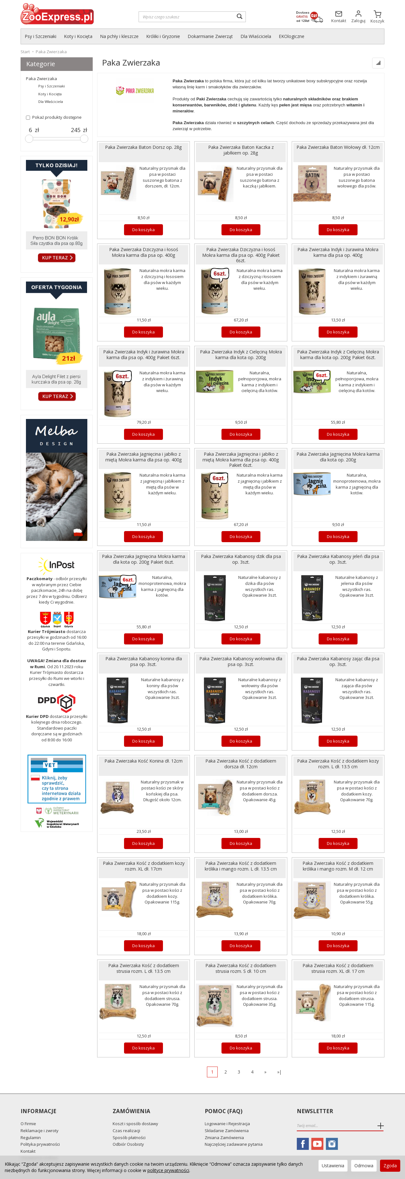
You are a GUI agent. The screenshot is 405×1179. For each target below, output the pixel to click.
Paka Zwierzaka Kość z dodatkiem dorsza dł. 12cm (240, 763)
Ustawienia (333, 1166)
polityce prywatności (168, 1170)
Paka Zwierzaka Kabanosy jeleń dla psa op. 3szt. (338, 559)
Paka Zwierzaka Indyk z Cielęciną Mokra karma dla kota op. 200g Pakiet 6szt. (338, 354)
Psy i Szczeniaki (40, 36)
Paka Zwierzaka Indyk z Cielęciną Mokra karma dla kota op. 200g (241, 354)
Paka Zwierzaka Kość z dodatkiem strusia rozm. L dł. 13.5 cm (143, 968)
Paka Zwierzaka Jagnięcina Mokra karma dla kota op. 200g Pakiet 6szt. (143, 559)
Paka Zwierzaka (41, 78)
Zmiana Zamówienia (224, 1137)
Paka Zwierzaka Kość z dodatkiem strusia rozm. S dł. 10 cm (240, 968)
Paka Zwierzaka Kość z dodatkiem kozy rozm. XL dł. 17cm (143, 866)
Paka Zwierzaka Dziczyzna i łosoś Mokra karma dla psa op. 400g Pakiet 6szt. (241, 254)
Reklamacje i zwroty (40, 1130)
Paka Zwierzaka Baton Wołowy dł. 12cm (338, 147)
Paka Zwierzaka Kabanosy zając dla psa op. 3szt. (338, 661)
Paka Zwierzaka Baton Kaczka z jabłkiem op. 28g (241, 149)
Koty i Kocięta (78, 36)
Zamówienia (131, 1111)
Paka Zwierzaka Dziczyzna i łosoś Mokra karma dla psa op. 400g (143, 252)
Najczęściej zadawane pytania (234, 1144)
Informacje (38, 1111)
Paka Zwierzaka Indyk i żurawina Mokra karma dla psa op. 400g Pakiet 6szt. (143, 354)
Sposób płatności (129, 1137)
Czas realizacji (126, 1130)
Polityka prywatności (40, 1144)
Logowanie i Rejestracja (227, 1123)
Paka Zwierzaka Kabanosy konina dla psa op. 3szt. (143, 661)
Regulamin (31, 1137)
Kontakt (28, 1151)
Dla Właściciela (255, 36)
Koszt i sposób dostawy (135, 1123)
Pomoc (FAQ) (223, 1111)
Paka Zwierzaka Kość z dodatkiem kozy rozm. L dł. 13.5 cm (338, 763)
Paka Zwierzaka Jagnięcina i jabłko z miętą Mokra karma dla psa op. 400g (143, 456)
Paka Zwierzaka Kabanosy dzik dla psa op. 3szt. (241, 559)
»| (279, 1072)
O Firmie (28, 1123)
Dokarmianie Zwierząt (210, 36)
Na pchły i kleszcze (119, 36)
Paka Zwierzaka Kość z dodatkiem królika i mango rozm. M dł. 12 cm (337, 866)
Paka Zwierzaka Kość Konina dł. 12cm (143, 761)
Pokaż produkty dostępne (54, 117)
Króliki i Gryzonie (163, 36)
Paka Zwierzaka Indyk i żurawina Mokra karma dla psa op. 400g (337, 252)
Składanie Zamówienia (227, 1130)
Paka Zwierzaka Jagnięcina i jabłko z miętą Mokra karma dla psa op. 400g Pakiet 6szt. (240, 459)
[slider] (29, 139)
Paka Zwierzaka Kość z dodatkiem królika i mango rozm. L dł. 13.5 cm (241, 866)
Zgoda (390, 1166)
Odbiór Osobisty (128, 1144)
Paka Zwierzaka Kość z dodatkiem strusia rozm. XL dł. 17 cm (337, 968)
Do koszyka (143, 229)
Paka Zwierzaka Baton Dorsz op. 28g (143, 147)
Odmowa (363, 1166)
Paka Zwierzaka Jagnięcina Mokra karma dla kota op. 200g (338, 456)
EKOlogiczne (291, 36)
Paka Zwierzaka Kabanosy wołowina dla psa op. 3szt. (240, 661)
